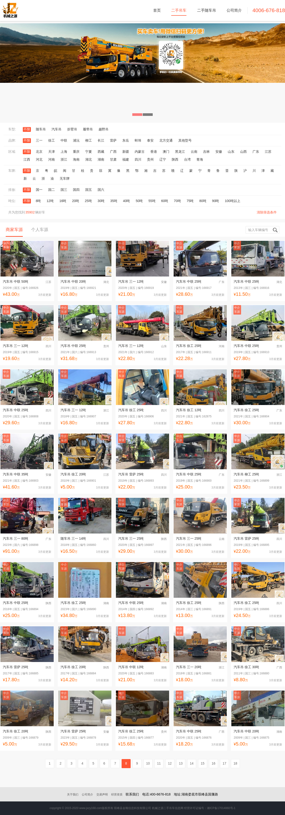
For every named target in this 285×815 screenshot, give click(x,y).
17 (224, 763)
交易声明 (102, 794)
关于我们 (72, 794)
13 (181, 763)
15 (202, 763)
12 (170, 763)
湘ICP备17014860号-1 (221, 808)
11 (159, 763)
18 (235, 763)
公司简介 (234, 10)
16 (213, 763)
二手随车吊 (206, 10)
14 (192, 763)
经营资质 (117, 794)
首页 (157, 10)
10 (148, 763)
